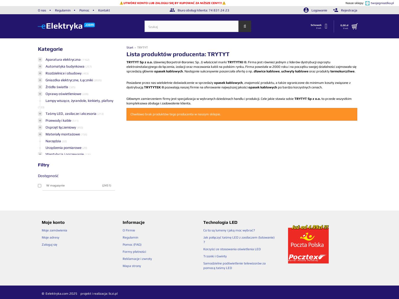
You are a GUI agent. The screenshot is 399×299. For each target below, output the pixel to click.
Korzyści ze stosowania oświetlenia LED (232, 249)
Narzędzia (54, 141)
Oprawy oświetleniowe (64, 94)
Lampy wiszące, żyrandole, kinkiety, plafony (79, 101)
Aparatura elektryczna (63, 59)
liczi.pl (113, 293)
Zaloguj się (49, 244)
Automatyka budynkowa (65, 66)
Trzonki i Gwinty (215, 256)
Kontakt (104, 10)
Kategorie (50, 49)
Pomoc (84, 10)
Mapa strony (132, 266)
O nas (42, 10)
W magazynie (78, 185)
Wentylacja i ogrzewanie (65, 154)
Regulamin (62, 10)
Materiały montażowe (63, 134)
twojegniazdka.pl (382, 3)
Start (130, 47)
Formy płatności (134, 252)
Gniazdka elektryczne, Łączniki (70, 80)
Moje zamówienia (54, 230)
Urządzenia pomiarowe (64, 148)
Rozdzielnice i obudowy (64, 73)
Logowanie (316, 10)
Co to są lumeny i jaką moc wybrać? (229, 230)
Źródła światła (57, 87)
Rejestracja (345, 10)
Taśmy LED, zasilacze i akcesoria (71, 114)
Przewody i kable (59, 120)
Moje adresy (50, 237)
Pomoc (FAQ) (132, 244)
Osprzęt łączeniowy (61, 127)
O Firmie (129, 230)
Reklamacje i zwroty (137, 259)
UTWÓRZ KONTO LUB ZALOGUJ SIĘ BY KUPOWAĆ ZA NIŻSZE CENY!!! (172, 3)
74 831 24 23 (219, 10)
